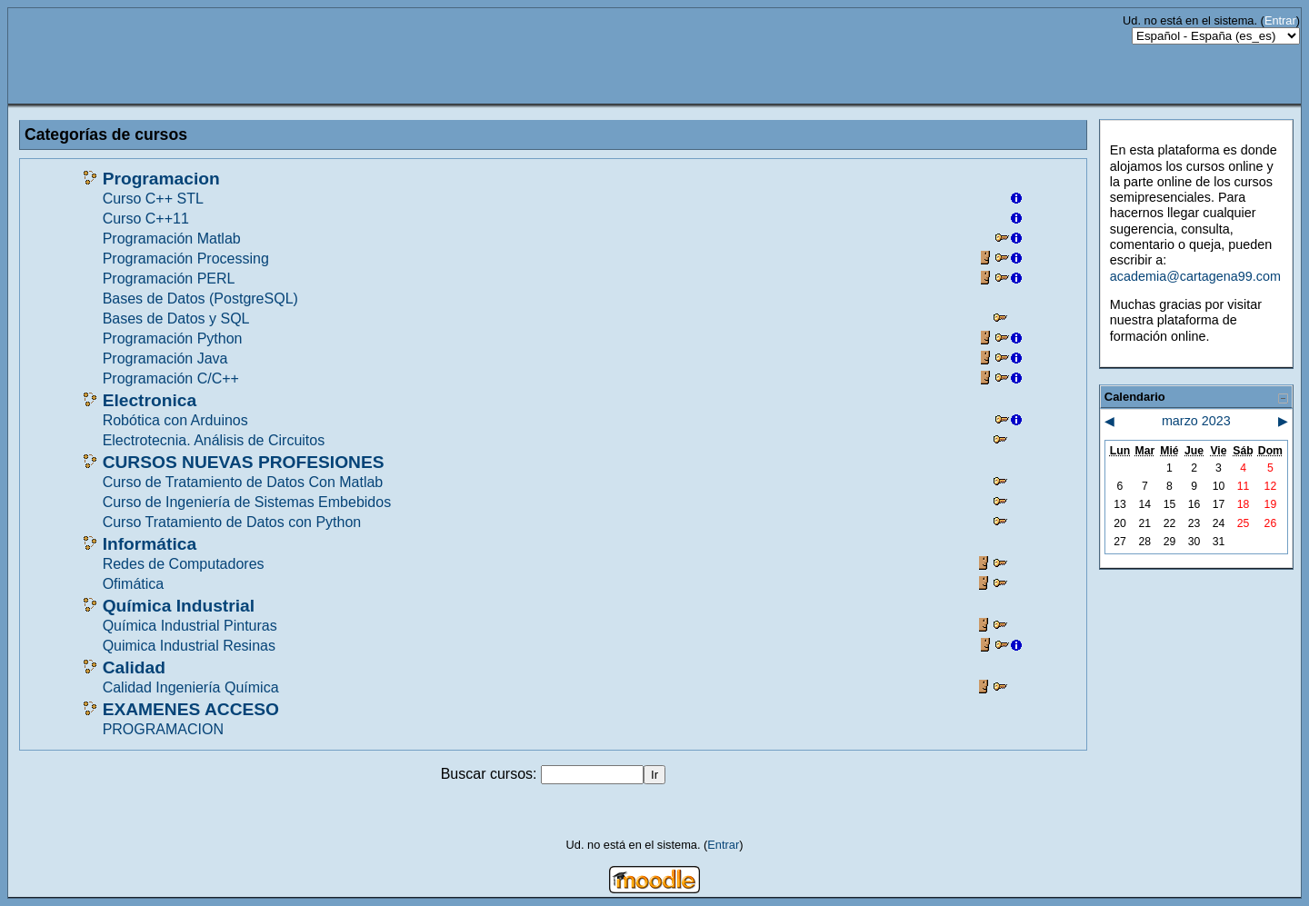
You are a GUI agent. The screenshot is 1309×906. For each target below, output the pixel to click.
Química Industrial (179, 605)
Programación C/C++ (171, 378)
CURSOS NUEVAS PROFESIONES (244, 462)
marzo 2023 (1196, 420)
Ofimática (134, 584)
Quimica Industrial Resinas (189, 645)
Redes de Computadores (184, 564)
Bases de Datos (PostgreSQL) (200, 298)
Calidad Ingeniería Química (191, 687)
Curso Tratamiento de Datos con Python (232, 522)
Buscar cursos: (491, 774)
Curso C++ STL (153, 198)
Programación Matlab (172, 238)
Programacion (161, 178)
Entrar (1280, 20)
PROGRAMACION (163, 729)
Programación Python (173, 338)
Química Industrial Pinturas (190, 625)
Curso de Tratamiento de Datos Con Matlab (243, 482)
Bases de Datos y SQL (176, 318)
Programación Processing (186, 258)
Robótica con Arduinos (175, 420)
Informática (149, 543)
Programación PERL (169, 278)
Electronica (149, 400)
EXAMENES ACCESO (191, 709)
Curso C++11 (146, 218)
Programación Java (165, 358)
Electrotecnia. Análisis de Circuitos (214, 440)
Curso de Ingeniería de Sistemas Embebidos (247, 502)
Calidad (134, 667)
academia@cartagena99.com (1195, 276)
